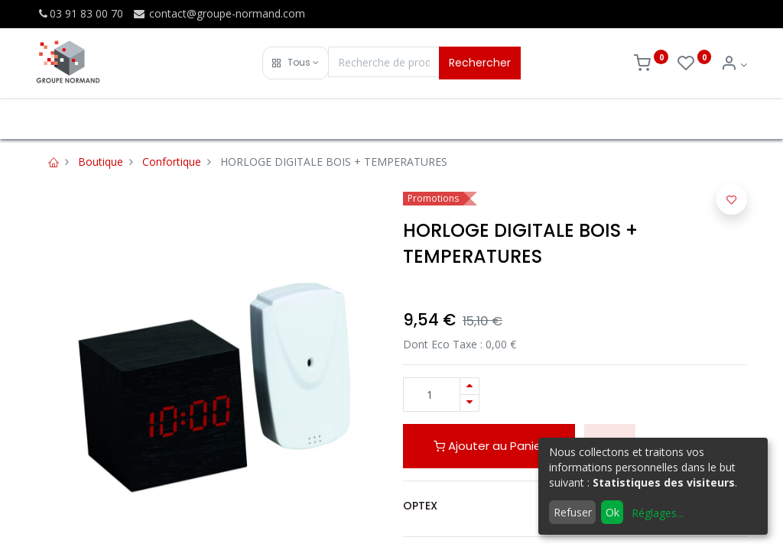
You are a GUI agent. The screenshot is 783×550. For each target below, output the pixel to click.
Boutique (100, 161)
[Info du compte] (733, 64)
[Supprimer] (469, 403)
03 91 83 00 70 (79, 13)
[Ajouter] (469, 386)
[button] (295, 63)
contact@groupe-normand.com (218, 13)
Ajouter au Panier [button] (489, 446)
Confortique (171, 161)
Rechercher (480, 62)
